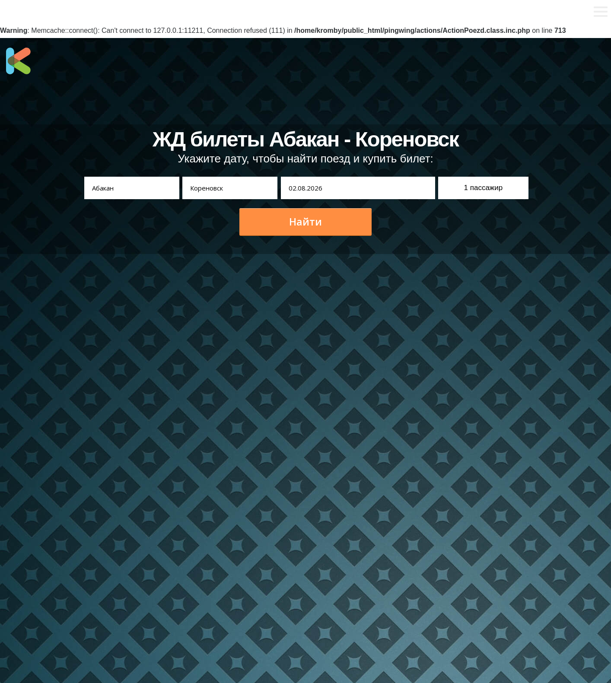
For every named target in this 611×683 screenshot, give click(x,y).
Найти (305, 222)
